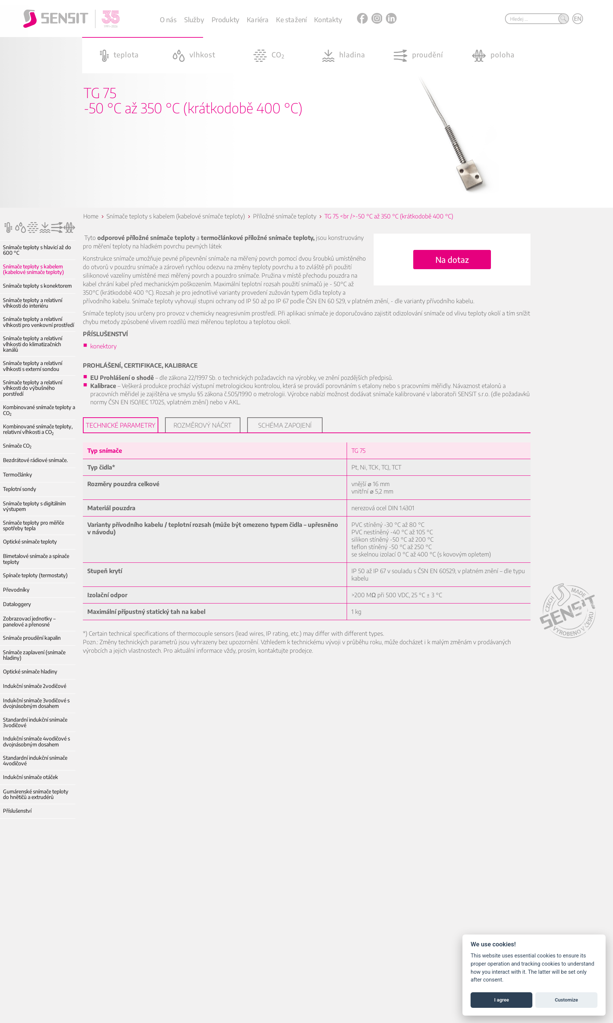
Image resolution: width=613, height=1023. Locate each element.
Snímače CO (17, 445)
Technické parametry (121, 425)
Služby (194, 19)
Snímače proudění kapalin (32, 638)
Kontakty (328, 19)
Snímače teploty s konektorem (37, 285)
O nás (168, 19)
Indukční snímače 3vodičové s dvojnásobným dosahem (36, 703)
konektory (104, 346)
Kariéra (258, 19)
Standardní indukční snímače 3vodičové (35, 722)
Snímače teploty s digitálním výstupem (34, 506)
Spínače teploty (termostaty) (35, 575)
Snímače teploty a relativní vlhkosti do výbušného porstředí (32, 388)
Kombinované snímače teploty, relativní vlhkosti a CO (38, 429)
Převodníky (16, 589)
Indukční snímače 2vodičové (34, 686)
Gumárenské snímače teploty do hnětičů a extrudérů (39, 794)
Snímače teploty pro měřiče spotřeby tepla (33, 525)
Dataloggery (17, 604)
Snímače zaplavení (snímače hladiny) (34, 655)
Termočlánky (17, 474)
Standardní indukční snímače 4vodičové (35, 760)
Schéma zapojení (285, 425)
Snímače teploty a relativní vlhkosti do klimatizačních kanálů (32, 343)
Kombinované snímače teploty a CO (39, 410)
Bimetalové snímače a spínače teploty (36, 559)
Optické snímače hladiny (30, 671)
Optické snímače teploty (30, 541)
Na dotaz (452, 259)
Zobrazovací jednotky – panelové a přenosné (29, 621)
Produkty (225, 19)
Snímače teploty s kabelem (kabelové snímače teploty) (33, 269)
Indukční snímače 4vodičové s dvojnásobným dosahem (36, 741)
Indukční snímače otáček (30, 777)
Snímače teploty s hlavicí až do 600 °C (37, 250)
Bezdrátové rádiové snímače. (35, 460)
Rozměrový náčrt (203, 425)
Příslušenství (17, 810)
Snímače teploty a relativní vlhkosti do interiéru (32, 303)
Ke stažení (291, 19)
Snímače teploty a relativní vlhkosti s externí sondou (32, 366)
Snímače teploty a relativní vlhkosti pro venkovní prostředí (38, 322)
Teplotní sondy (19, 489)
